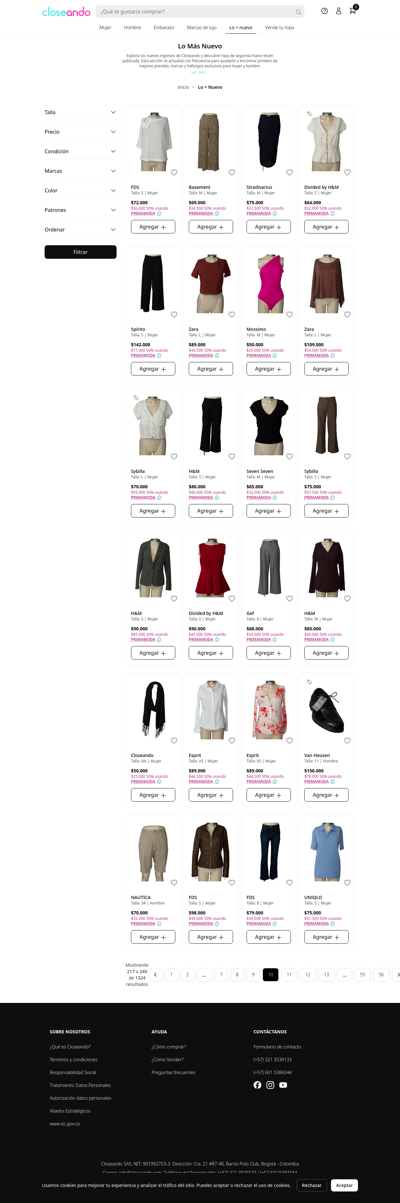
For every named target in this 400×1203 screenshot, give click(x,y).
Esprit (195, 755)
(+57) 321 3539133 (273, 1059)
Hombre (132, 27)
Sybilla (138, 471)
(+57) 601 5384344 (273, 1072)
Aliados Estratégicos (70, 1111)
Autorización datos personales (80, 1098)
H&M (194, 471)
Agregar (153, 227)
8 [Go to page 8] (237, 975)
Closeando (142, 755)
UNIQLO (313, 897)
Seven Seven (260, 471)
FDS (135, 187)
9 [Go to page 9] (253, 975)
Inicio (183, 87)
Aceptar (344, 1185)
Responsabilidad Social (73, 1072)
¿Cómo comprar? (169, 1047)
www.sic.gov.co (65, 1124)
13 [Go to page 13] (326, 975)
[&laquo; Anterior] (155, 974)
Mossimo (256, 329)
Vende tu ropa (279, 27)
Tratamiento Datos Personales (80, 1085)
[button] (81, 112)
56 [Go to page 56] (381, 975)
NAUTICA (141, 897)
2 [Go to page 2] (187, 975)
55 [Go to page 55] (362, 975)
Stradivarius (259, 187)
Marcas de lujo (202, 27)
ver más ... (200, 72)
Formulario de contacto (277, 1047)
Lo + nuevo (241, 27)
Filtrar (81, 252)
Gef (250, 613)
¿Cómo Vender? (167, 1059)
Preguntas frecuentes (173, 1072)
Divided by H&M (321, 187)
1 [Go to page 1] (171, 975)
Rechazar (312, 1185)
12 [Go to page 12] (307, 975)
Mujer (105, 27)
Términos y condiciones (73, 1059)
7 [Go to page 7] (221, 975)
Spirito (138, 329)
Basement (199, 187)
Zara (193, 329)
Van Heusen (317, 755)
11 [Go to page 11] (289, 975)
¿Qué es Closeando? (70, 1047)
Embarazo (164, 27)
